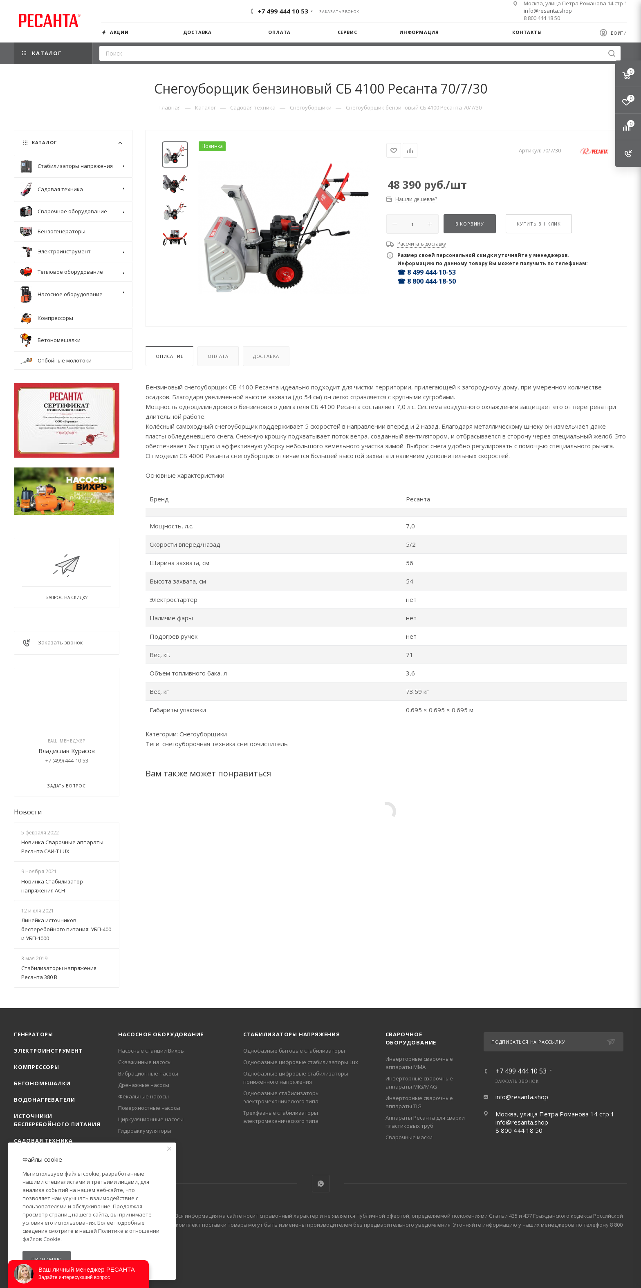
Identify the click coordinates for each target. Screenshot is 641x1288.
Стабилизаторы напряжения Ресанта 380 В (58, 972)
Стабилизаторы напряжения (291, 1034)
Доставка (266, 356)
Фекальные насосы (143, 1096)
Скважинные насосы (145, 1062)
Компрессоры (36, 1067)
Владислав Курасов (66, 751)
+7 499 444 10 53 (283, 11)
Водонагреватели (44, 1099)
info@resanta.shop (548, 10)
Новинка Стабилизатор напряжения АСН (52, 886)
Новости (28, 811)
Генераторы (33, 1034)
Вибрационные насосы (148, 1073)
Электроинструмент (48, 1050)
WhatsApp (320, 1183)
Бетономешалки (42, 1083)
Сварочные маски (409, 1137)
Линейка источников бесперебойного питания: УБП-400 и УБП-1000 (66, 929)
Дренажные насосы (143, 1085)
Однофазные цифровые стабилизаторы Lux (300, 1062)
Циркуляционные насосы (151, 1119)
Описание (169, 356)
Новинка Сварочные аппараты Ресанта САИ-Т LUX (62, 847)
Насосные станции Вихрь (151, 1050)
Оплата (218, 356)
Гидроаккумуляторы (144, 1130)
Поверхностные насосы (149, 1107)
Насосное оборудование (161, 1034)
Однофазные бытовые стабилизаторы (294, 1050)
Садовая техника (43, 1140)
